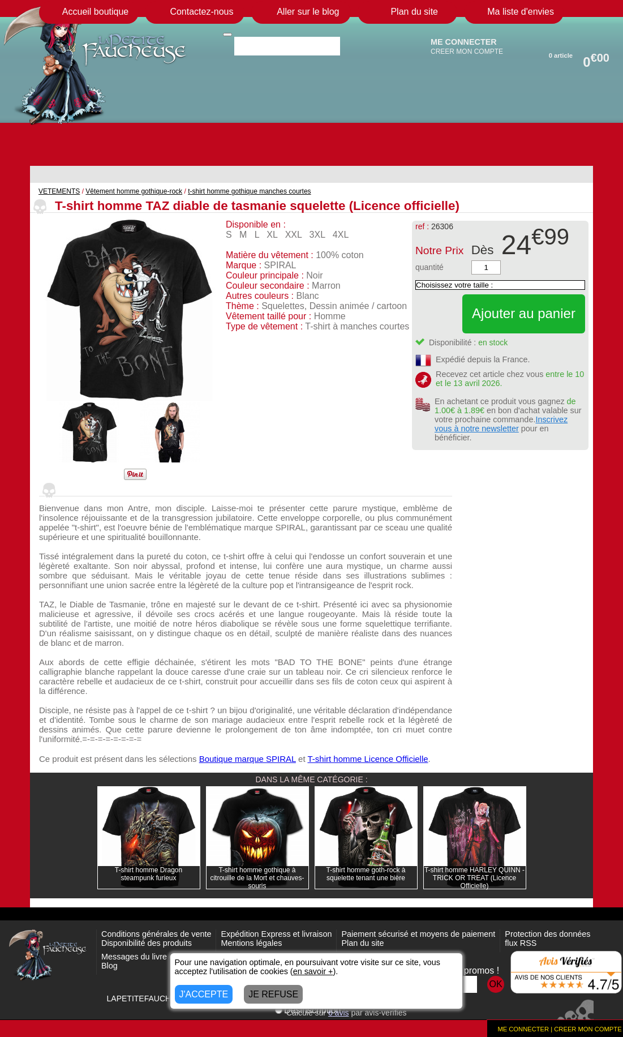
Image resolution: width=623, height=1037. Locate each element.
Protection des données (547, 934)
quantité (429, 267)
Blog (109, 965)
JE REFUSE (273, 994)
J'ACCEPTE (204, 994)
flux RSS (520, 943)
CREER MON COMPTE (467, 51)
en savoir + (313, 971)
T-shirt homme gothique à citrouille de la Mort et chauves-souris (257, 878)
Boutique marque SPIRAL (247, 759)
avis (338, 1012)
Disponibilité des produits (146, 943)
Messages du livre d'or (142, 956)
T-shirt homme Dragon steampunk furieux (148, 874)
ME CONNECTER (464, 41)
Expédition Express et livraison (276, 934)
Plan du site (362, 943)
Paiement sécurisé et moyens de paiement (418, 934)
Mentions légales (251, 943)
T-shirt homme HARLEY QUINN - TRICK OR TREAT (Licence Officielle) (474, 878)
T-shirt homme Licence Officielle (367, 759)
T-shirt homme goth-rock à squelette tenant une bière (365, 874)
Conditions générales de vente (156, 934)
